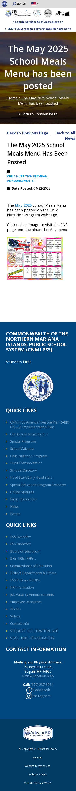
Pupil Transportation (26, 463)
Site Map (37, 758)
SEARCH (19, 4)
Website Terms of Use (37, 766)
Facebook (41, 689)
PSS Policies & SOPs (25, 580)
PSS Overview (20, 537)
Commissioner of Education (31, 566)
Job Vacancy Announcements (32, 594)
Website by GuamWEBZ (37, 783)
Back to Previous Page (27, 132)
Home (12, 98)
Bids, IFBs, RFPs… (23, 558)
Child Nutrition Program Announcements (27, 178)
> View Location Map (38, 676)
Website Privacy (38, 775)
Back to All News (65, 135)
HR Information (22, 587)
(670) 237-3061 (42, 684)
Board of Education (24, 551)
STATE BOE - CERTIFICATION (32, 638)
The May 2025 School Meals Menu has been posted (37, 153)
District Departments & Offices (33, 573)
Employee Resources (26, 602)
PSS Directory (20, 544)
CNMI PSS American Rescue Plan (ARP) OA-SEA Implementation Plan (39, 424)
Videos (15, 616)
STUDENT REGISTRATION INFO (34, 631)
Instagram (42, 695)
